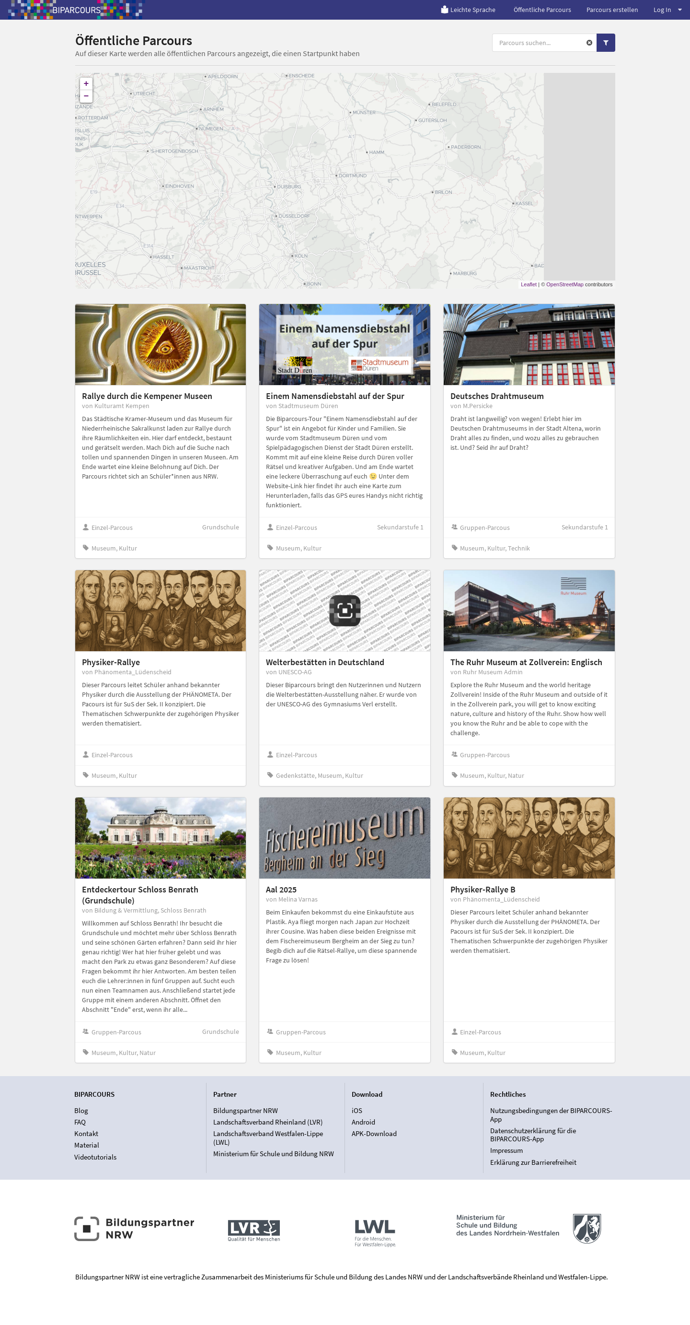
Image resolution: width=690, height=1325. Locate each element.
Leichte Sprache (467, 9)
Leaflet (529, 284)
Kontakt (86, 1133)
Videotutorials (95, 1156)
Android (363, 1121)
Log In (668, 9)
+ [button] (86, 84)
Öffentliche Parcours (542, 9)
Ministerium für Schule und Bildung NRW (273, 1153)
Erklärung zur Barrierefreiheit (533, 1162)
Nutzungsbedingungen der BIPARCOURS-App (551, 1115)
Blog (81, 1110)
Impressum (506, 1150)
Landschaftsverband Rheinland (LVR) (268, 1121)
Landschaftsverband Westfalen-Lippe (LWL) (268, 1138)
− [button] (86, 96)
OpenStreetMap (565, 284)
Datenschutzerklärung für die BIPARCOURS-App (533, 1135)
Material (86, 1144)
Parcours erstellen (612, 9)
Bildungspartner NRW (245, 1110)
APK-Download (374, 1133)
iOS (357, 1110)
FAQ (80, 1121)
